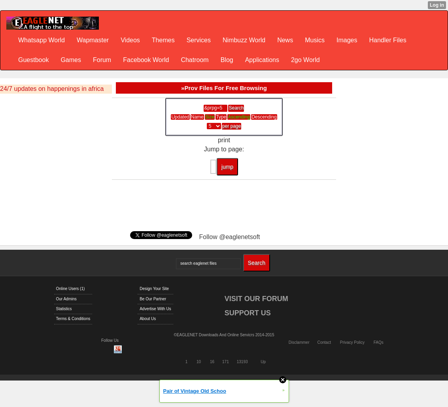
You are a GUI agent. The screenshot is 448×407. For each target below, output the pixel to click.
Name (197, 117)
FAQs (379, 342)
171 (225, 362)
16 (212, 362)
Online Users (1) (70, 288)
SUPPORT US (248, 313)
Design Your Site (154, 288)
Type (221, 117)
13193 (242, 362)
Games (70, 60)
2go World (305, 60)
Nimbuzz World (244, 40)
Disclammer (299, 342)
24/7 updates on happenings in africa (52, 88)
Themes (163, 40)
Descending (263, 117)
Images (346, 40)
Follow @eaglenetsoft (229, 237)
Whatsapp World (41, 40)
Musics (315, 40)
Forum (102, 60)
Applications (262, 60)
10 (199, 362)
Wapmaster (93, 40)
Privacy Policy (352, 342)
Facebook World (146, 60)
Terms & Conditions (73, 319)
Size (209, 117)
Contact (324, 342)
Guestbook (33, 60)
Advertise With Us (155, 309)
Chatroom (194, 60)
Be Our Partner (153, 299)
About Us (148, 319)
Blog (227, 60)
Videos (130, 40)
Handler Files (387, 40)
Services (199, 40)
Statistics (64, 309)
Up (263, 362)
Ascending (239, 117)
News (285, 40)
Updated (180, 117)
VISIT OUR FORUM (256, 299)
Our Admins (66, 299)
